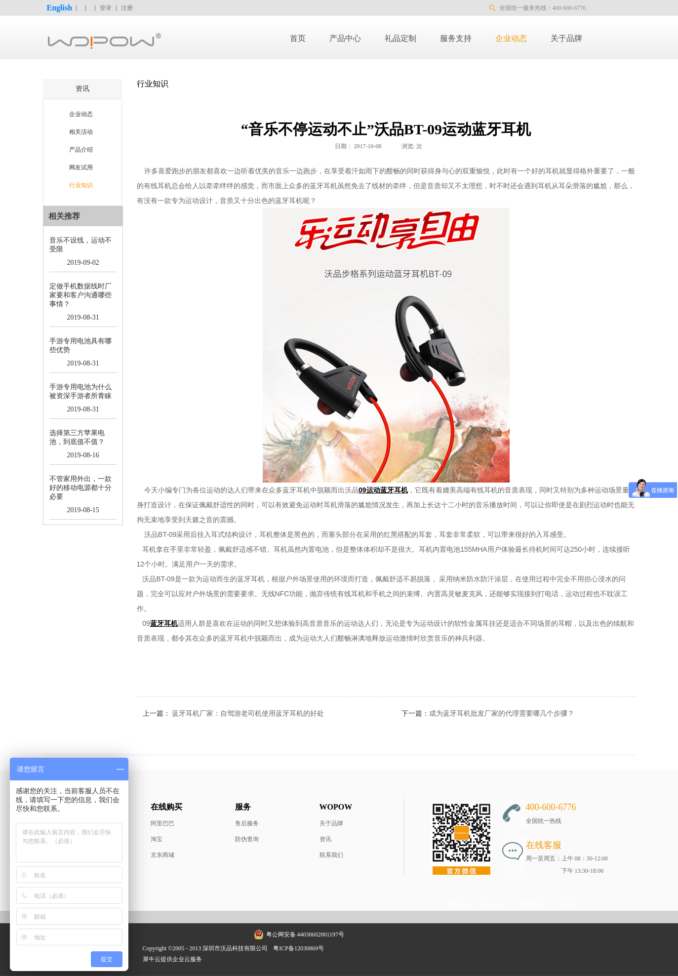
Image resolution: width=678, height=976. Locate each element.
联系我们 (331, 855)
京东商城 (162, 855)
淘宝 (156, 839)
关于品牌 (331, 823)
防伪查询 (247, 839)
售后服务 (247, 823)
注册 (127, 7)
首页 (298, 38)
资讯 (325, 839)
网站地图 (342, 948)
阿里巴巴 (162, 823)
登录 (106, 7)
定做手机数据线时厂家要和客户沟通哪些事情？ (80, 295)
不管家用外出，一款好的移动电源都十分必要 (80, 487)
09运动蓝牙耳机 (383, 490)
